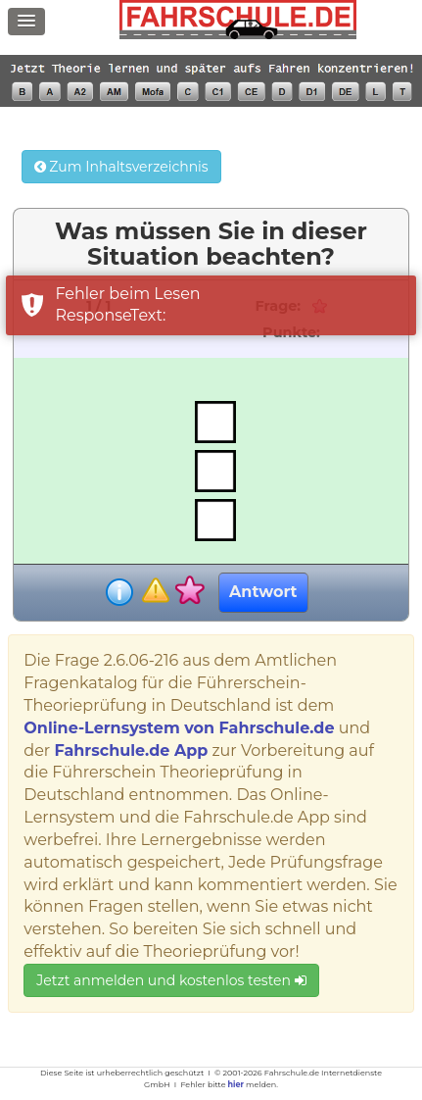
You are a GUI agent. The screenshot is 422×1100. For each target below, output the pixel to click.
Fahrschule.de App (131, 750)
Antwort (263, 591)
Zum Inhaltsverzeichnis (121, 166)
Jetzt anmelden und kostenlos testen (170, 980)
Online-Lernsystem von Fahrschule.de (178, 728)
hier (236, 1084)
